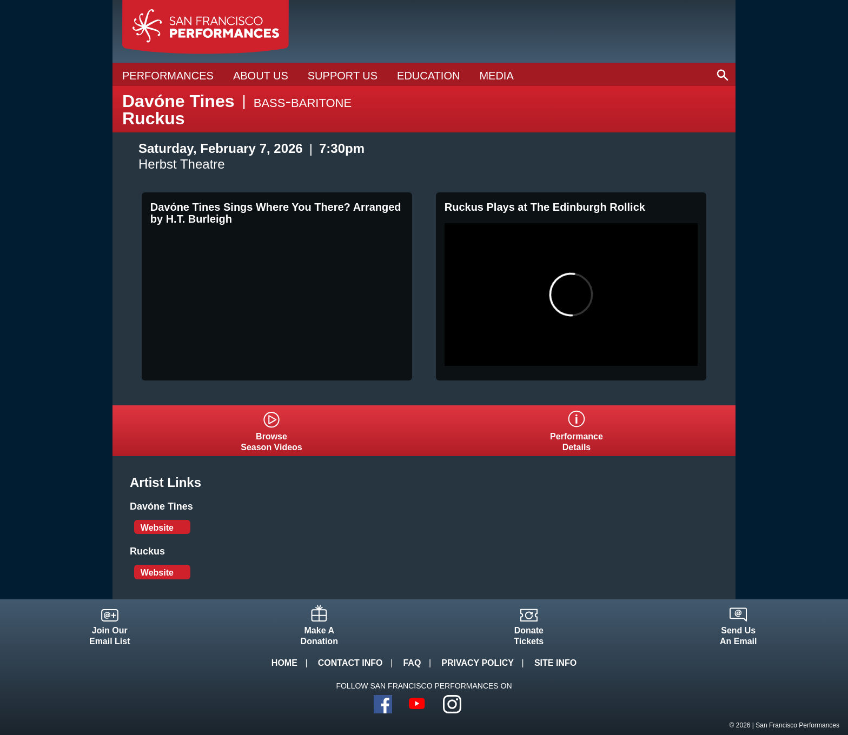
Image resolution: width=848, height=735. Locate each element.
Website (157, 527)
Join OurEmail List (109, 636)
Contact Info (350, 662)
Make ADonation (319, 636)
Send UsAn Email (738, 636)
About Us (260, 76)
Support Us (342, 76)
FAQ (412, 662)
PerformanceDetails (576, 442)
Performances (168, 76)
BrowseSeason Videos (271, 442)
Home (284, 662)
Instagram (452, 704)
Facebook (383, 704)
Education (428, 76)
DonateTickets (529, 636)
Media (496, 76)
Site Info (555, 662)
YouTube (417, 704)
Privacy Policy (477, 662)
